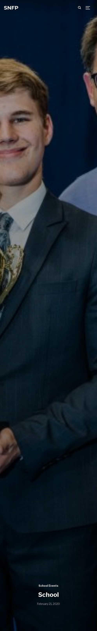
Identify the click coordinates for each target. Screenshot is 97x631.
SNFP (11, 8)
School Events (48, 585)
